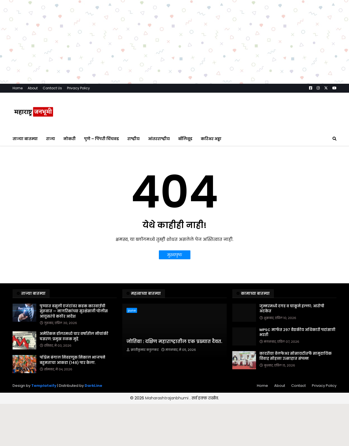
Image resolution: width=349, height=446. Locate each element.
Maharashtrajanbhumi (167, 398)
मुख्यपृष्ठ (174, 255)
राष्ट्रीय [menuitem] (133, 139)
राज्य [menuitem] (50, 139)
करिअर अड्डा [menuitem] (211, 139)
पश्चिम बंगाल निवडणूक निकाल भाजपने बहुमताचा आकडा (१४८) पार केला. (72, 360)
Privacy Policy (78, 88)
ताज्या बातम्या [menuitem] (25, 139)
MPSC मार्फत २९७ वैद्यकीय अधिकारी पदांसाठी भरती (297, 332)
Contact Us (52, 88)
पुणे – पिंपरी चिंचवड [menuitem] (101, 139)
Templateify (43, 385)
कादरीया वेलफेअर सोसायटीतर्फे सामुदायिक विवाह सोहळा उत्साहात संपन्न (295, 356)
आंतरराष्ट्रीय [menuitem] (159, 139)
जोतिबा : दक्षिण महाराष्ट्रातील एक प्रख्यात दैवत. (174, 342)
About (33, 88)
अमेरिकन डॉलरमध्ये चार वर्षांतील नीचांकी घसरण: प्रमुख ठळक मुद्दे (74, 336)
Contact (298, 385)
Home (18, 88)
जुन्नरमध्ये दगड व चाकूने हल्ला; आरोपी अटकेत (291, 309)
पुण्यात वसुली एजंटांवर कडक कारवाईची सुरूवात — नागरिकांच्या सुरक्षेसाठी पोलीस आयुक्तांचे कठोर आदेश (74, 311)
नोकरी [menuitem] (69, 139)
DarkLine (93, 385)
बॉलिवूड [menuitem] (185, 139)
